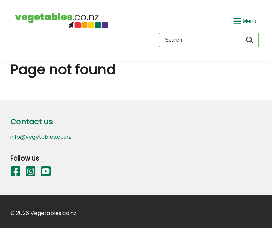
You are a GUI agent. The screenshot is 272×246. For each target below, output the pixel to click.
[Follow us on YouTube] (45, 172)
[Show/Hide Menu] (244, 20)
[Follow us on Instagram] (30, 172)
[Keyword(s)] (200, 40)
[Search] (250, 40)
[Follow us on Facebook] (15, 172)
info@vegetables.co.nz (40, 137)
